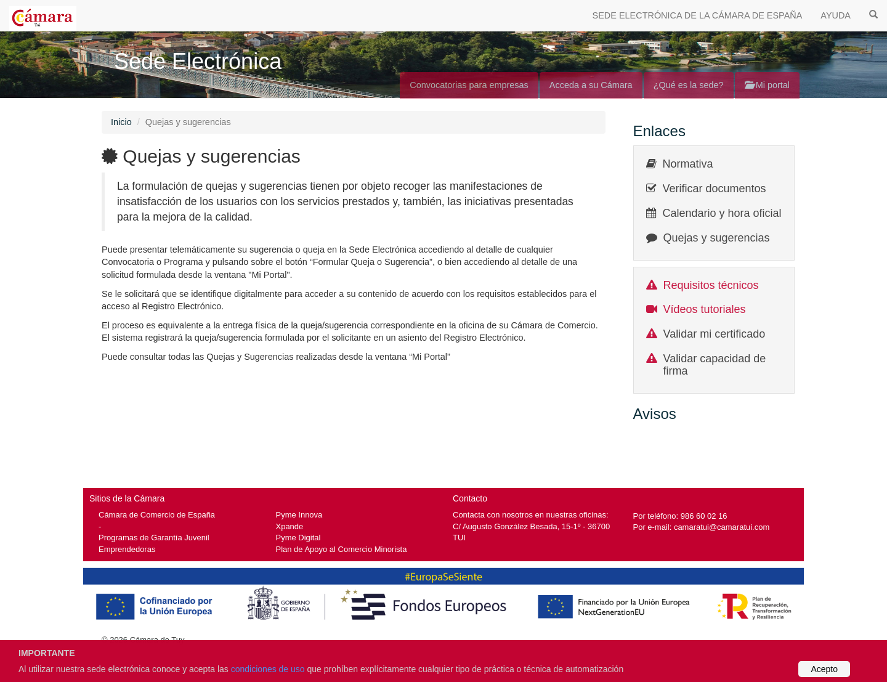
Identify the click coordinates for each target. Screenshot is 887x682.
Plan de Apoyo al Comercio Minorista (341, 549)
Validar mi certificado (714, 334)
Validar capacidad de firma (714, 364)
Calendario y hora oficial (722, 213)
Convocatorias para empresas (469, 85)
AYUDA (835, 15)
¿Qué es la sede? (689, 85)
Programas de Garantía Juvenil (154, 537)
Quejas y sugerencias (716, 238)
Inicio (121, 122)
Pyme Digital (298, 537)
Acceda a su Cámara (591, 85)
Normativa (688, 164)
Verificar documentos (714, 188)
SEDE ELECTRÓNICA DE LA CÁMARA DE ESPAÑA (698, 15)
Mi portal (767, 85)
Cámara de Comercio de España (157, 514)
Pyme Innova (299, 514)
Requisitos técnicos (711, 285)
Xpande (290, 526)
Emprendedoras (127, 549)
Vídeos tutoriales (704, 309)
